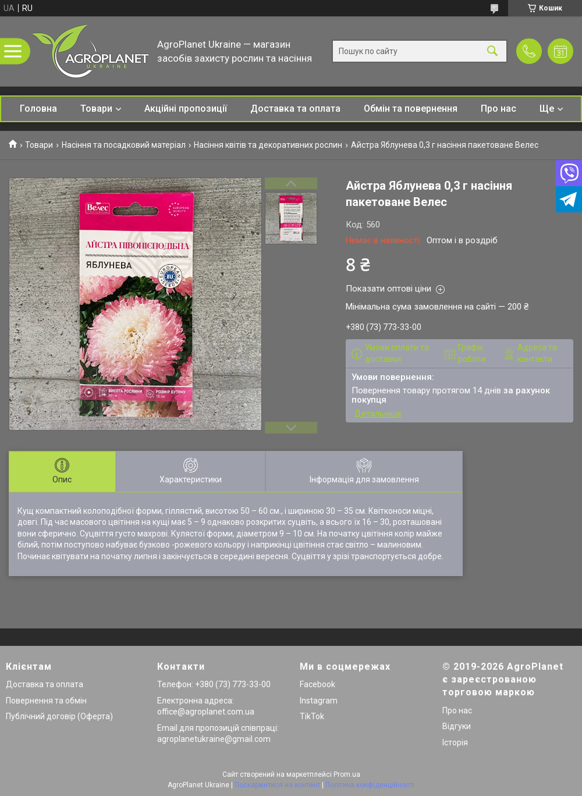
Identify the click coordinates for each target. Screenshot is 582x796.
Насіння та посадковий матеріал (124, 145)
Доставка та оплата (295, 108)
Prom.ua (346, 774)
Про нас (498, 108)
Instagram (319, 700)
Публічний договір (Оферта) (59, 716)
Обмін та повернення (410, 108)
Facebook (317, 684)
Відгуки (456, 726)
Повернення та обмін (46, 700)
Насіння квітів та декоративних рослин (268, 145)
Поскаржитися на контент (277, 785)
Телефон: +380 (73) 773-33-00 (214, 684)
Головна (38, 108)
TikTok (312, 716)
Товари (96, 108)
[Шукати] (492, 51)
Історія (455, 742)
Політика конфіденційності (369, 785)
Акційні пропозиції (185, 108)
